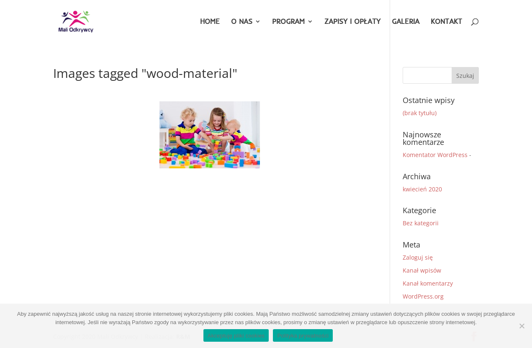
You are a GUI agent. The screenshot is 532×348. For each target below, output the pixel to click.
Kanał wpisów (422, 270)
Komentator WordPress (435, 155)
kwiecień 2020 (422, 189)
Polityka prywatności (303, 336)
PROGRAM (288, 22)
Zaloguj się (418, 257)
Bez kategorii (421, 223)
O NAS (241, 22)
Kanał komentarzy (428, 283)
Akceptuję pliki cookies (236, 336)
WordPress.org (423, 296)
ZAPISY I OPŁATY (352, 22)
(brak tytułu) (420, 113)
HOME (210, 22)
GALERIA (405, 22)
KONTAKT (446, 22)
